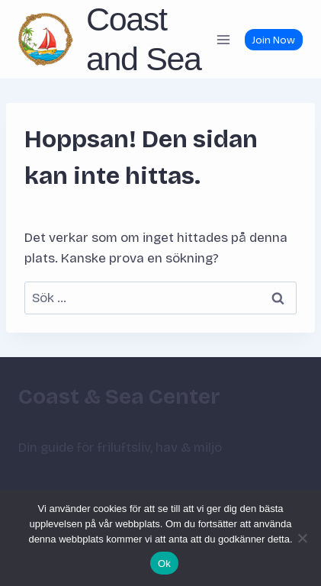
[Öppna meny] (223, 39)
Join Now (273, 40)
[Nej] (302, 538)
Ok (164, 563)
